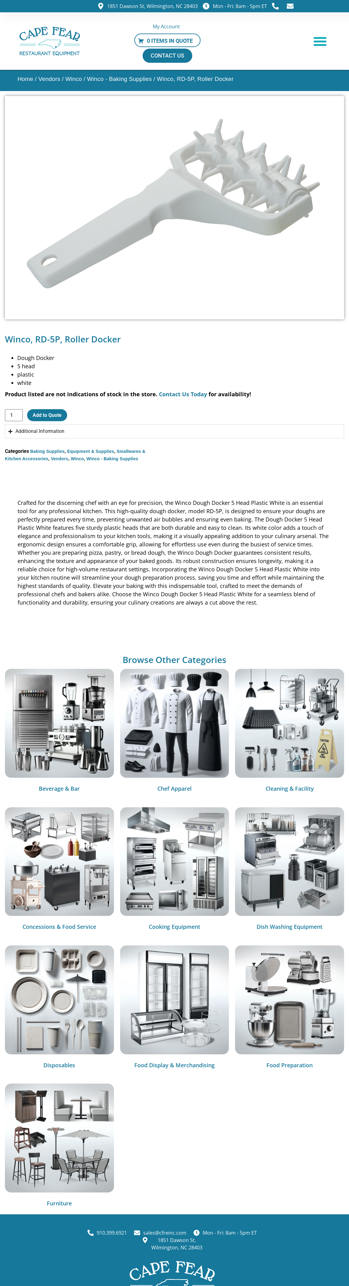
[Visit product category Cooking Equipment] (174, 870)
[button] (320, 41)
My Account (166, 26)
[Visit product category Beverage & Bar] (59, 732)
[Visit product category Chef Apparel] (174, 732)
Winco (73, 79)
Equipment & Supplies (90, 451)
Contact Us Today (183, 394)
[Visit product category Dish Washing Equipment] (289, 870)
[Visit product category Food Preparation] (289, 1008)
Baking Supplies (47, 451)
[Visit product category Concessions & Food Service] (59, 870)
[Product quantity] (14, 415)
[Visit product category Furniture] (59, 1146)
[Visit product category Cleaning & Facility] (289, 732)
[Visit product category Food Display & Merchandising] (174, 1008)
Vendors (49, 79)
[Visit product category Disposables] (59, 1008)
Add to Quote (47, 415)
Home (25, 79)
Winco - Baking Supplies (119, 79)
